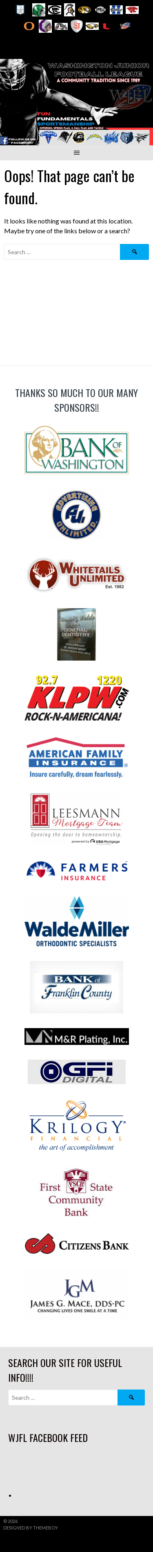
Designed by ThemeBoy (30, 1527)
